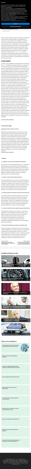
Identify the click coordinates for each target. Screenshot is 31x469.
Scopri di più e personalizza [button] (15, 26)
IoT (5, 65)
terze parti (19, 8)
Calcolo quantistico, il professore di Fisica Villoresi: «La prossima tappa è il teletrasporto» (15, 320)
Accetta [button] (15, 23)
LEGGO (21, 461)
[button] (29, 2)
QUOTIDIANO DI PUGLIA (14, 461)
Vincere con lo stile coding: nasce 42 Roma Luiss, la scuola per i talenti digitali (8, 243)
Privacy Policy (11, 462)
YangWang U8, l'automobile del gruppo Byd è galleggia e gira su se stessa (13, 279)
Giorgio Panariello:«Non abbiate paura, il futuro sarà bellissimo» (15, 293)
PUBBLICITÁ (25, 461)
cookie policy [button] (9, 7)
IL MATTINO (15, 460)
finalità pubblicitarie (12, 12)
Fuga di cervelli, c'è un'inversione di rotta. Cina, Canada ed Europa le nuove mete (10, 346)
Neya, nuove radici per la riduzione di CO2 (10, 419)
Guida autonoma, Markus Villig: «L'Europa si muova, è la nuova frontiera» (15, 265)
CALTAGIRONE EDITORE (7, 460)
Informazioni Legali (24, 462)
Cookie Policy (17, 462)
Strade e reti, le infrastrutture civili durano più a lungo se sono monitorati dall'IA (11, 441)
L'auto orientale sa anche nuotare (10, 333)
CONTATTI (5, 462)
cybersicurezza (18, 51)
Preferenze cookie (15, 464)
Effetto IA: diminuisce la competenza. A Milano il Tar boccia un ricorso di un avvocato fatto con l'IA (14, 307)
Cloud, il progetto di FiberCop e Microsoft (10, 376)
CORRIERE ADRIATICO (22, 460)
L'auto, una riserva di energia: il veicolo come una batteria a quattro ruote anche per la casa (23, 243)
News (4, 262)
